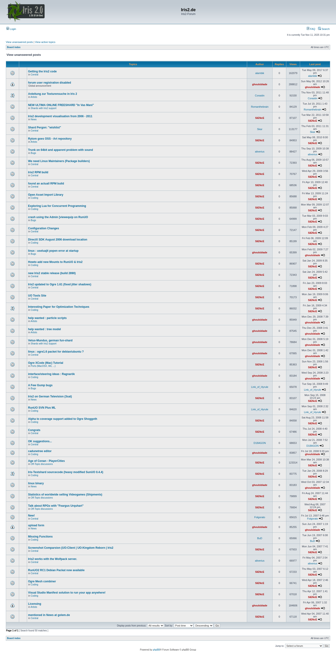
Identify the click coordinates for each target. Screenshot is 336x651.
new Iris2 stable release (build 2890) (52, 273)
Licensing (34, 603)
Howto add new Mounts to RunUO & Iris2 (55, 262)
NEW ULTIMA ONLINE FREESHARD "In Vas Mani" (61, 105)
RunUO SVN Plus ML (42, 407)
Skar (259, 129)
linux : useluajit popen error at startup (53, 250)
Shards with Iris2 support (43, 108)
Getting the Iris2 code (42, 71)
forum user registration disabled (49, 82)
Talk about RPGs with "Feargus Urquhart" (56, 505)
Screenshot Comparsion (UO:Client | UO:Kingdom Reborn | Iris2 (70, 547)
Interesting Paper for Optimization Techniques (58, 306)
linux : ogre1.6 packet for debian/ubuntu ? (56, 351)
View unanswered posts (19, 42)
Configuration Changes (43, 228)
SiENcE (259, 118)
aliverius (259, 151)
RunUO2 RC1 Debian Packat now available (56, 570)
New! (31, 515)
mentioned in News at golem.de (49, 615)
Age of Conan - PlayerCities (46, 461)
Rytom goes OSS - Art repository (50, 138)
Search (324, 29)
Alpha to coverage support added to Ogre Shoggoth (62, 419)
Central (34, 74)
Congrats (34, 430)
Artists (34, 97)
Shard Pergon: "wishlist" (44, 127)
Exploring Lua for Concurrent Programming (57, 206)
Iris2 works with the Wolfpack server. (52, 559)
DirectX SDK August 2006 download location (57, 239)
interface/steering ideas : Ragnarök (51, 374)
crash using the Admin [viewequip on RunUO (58, 217)
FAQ (311, 29)
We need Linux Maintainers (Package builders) (59, 161)
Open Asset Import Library (45, 194)
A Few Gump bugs (40, 385)
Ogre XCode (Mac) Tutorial (45, 362)
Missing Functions (40, 536)
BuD (259, 538)
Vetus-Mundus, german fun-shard (50, 340)
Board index (14, 47)
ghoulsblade (259, 84)
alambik (259, 73)
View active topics (45, 42)
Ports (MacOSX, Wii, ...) (43, 366)
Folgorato (259, 517)
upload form (36, 525)
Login (11, 29)
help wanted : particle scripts (47, 318)
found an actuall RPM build (46, 183)
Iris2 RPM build (38, 172)
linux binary (36, 483)
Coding (34, 198)
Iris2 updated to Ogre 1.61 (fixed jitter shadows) (59, 284)
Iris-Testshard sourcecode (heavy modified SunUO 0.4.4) (65, 472)
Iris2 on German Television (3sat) (50, 396)
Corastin (260, 95)
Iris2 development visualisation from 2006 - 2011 (60, 116)
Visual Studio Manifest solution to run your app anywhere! (66, 592)
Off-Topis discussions (42, 464)
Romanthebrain (259, 106)
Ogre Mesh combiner (42, 581)
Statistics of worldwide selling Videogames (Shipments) (65, 494)
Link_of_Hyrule (259, 387)
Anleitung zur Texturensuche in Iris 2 (52, 94)
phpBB (156, 649)
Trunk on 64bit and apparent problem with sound (60, 150)
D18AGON (260, 443)
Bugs (33, 153)
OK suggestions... (40, 441)
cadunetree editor (40, 451)
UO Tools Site (37, 295)
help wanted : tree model (44, 329)
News (34, 119)
